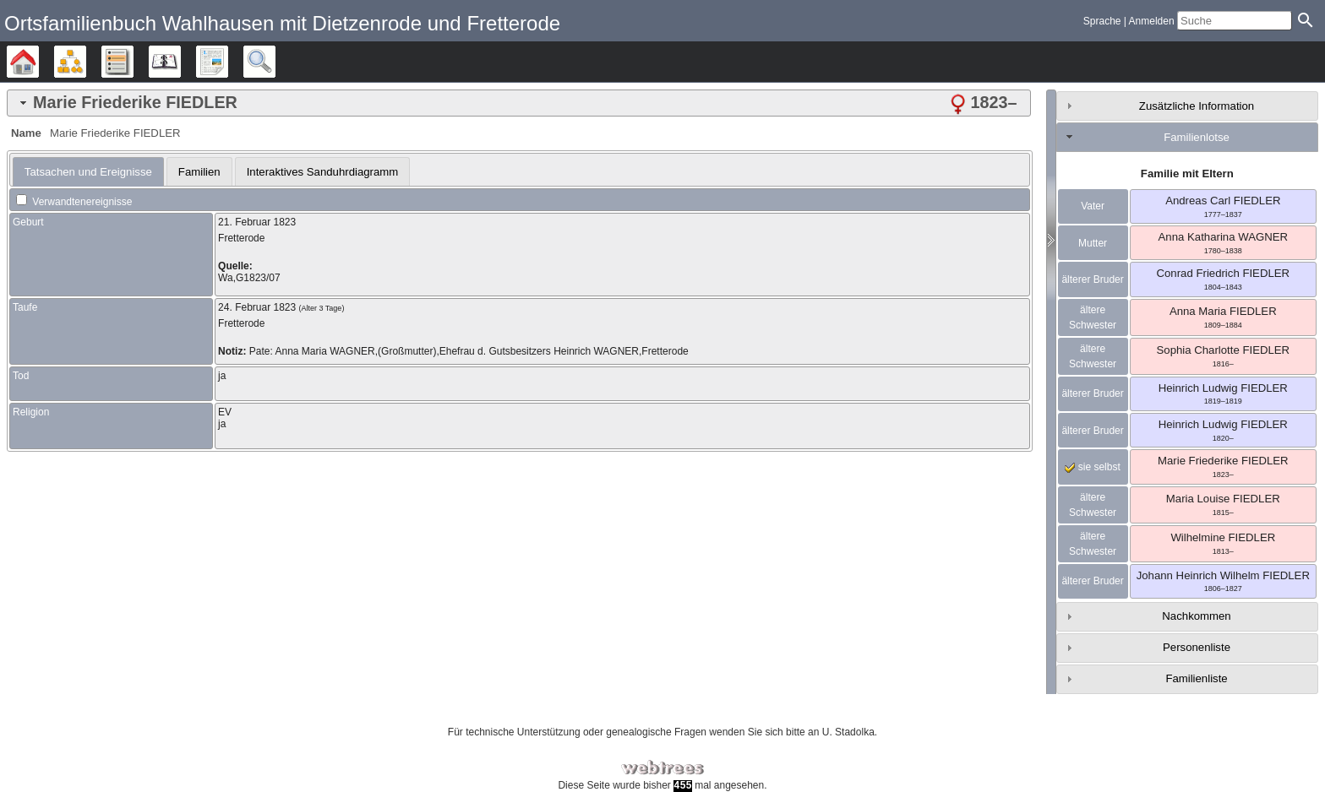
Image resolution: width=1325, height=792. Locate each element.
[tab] (519, 103)
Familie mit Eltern (1187, 173)
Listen (133, 62)
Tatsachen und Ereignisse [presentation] (88, 171)
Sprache (1102, 21)
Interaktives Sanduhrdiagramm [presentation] (323, 171)
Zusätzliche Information (1196, 106)
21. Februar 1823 (257, 222)
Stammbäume (38, 62)
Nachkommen (1196, 616)
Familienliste (1196, 678)
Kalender (180, 62)
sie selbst (1092, 467)
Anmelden (1152, 21)
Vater (1092, 206)
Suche (275, 62)
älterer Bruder (1092, 279)
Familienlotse (1197, 137)
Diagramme (86, 62)
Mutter (1092, 243)
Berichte (227, 62)
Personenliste (1196, 647)
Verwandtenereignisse (74, 202)
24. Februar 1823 (257, 307)
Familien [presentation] (199, 171)
